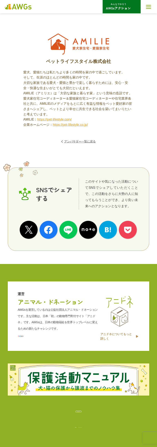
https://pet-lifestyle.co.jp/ (70, 124)
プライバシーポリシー (88, 425)
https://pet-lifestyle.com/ (54, 119)
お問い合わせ (78, 409)
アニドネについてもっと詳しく (119, 330)
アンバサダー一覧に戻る (78, 141)
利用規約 (58, 425)
